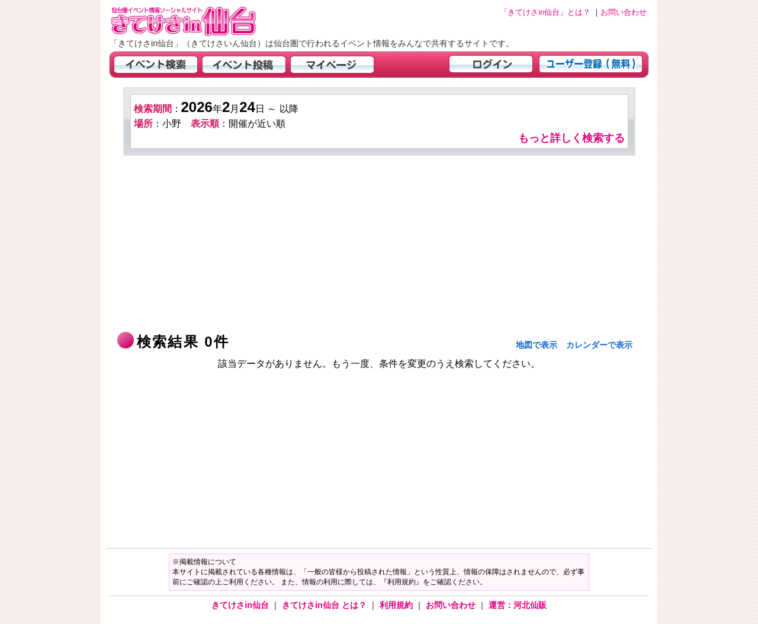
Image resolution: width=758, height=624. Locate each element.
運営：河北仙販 (518, 605)
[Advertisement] (379, 245)
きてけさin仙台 (241, 605)
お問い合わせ (452, 605)
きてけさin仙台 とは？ (325, 605)
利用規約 (397, 605)
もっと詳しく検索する (571, 138)
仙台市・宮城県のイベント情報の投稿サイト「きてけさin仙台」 (198, 21)
